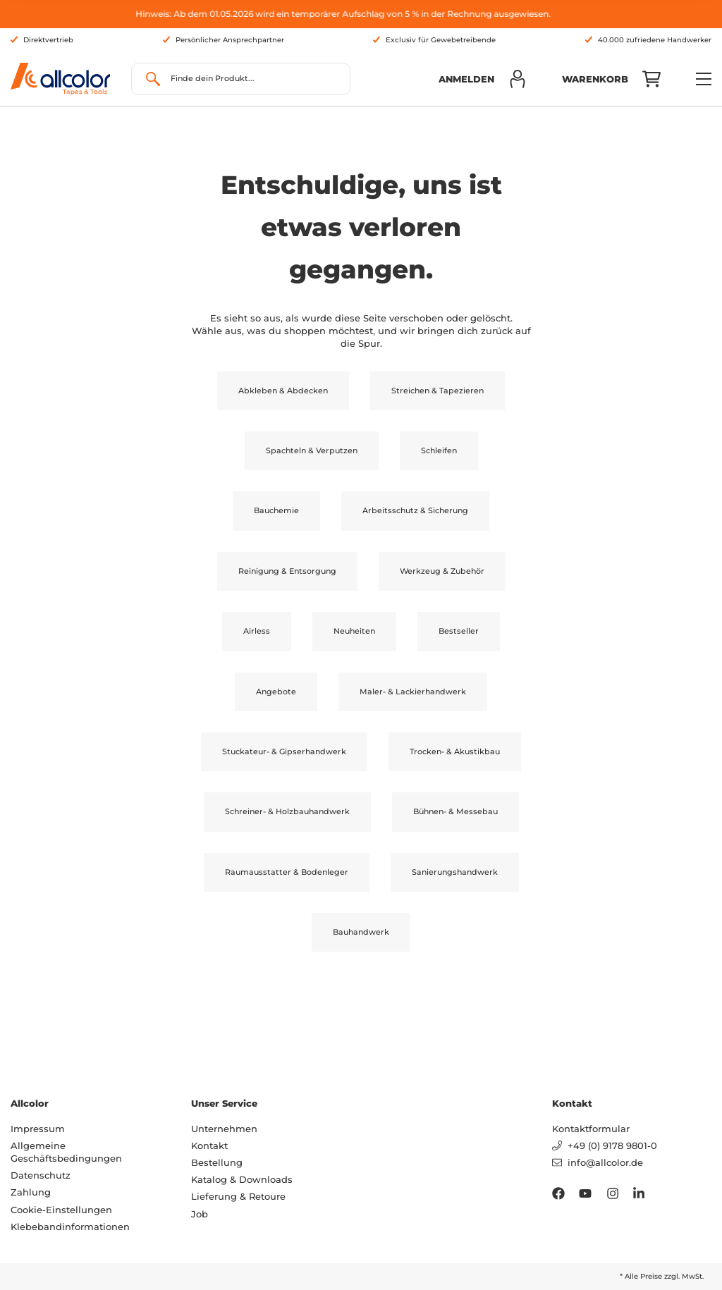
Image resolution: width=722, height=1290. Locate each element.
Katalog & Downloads (242, 1179)
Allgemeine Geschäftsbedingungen (66, 1152)
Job (199, 1214)
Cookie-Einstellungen (61, 1209)
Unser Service (224, 1103)
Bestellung (217, 1162)
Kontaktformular (591, 1128)
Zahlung (31, 1192)
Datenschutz (41, 1175)
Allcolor (30, 1103)
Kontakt (209, 1145)
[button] (483, 79)
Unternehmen (224, 1128)
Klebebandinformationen (70, 1226)
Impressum (38, 1128)
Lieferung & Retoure (238, 1196)
